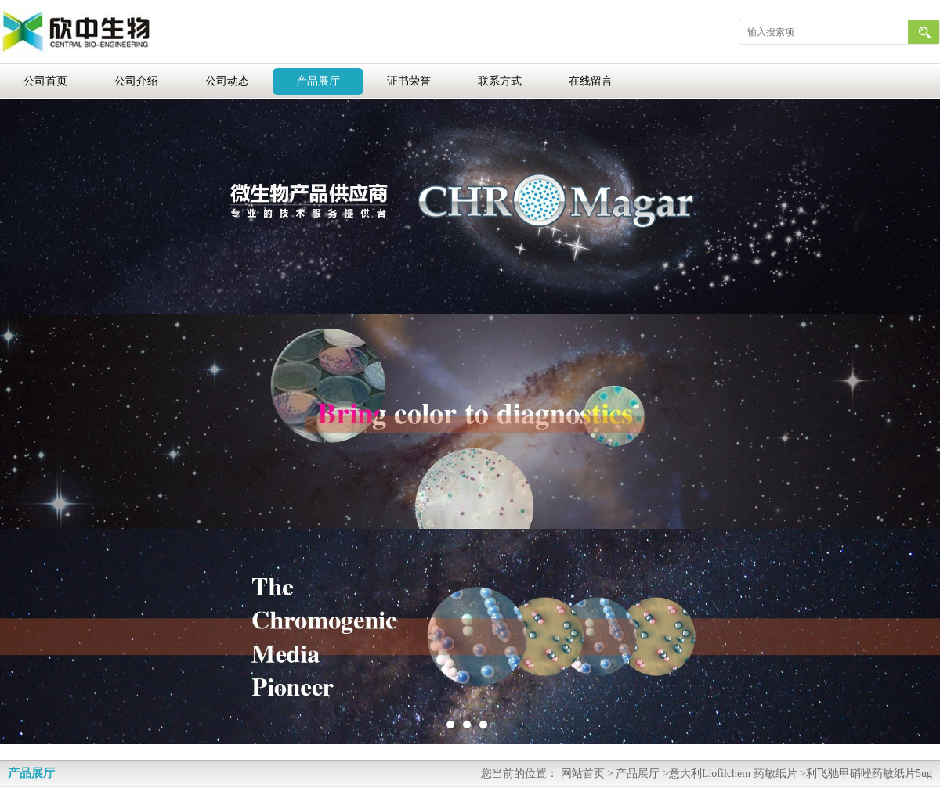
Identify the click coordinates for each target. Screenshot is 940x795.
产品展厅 (318, 81)
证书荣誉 (409, 81)
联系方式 (500, 81)
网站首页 (583, 773)
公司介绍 (136, 81)
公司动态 (227, 81)
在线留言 (591, 81)
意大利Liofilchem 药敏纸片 (733, 773)
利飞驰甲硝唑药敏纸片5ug (869, 773)
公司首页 (45, 81)
